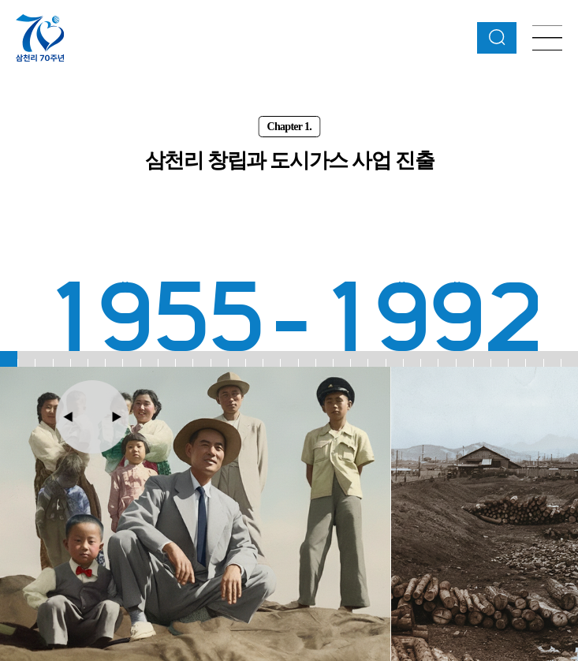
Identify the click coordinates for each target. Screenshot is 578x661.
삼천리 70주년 (40, 37)
